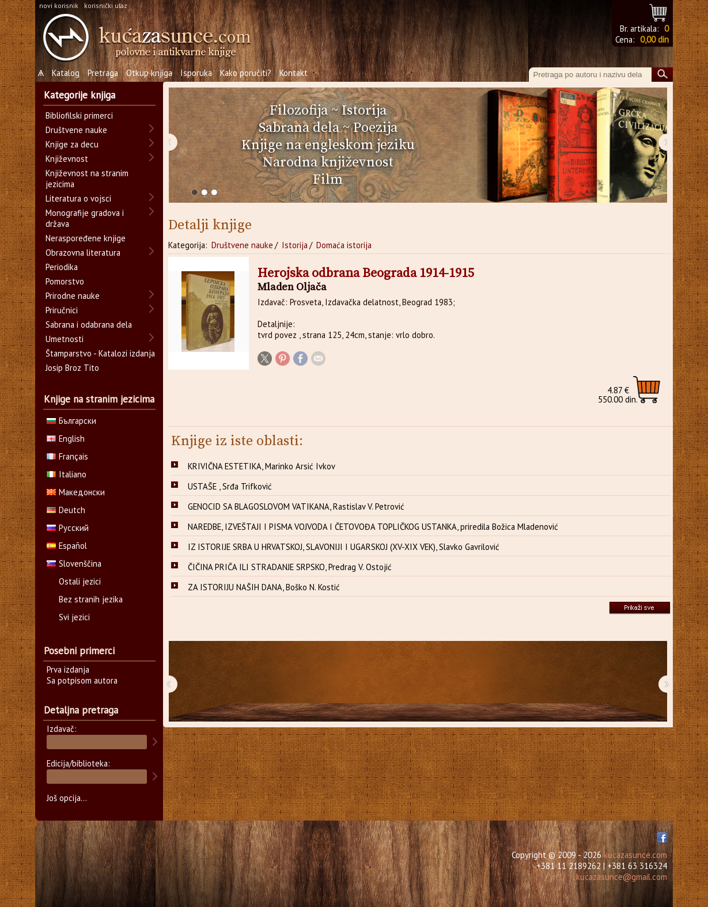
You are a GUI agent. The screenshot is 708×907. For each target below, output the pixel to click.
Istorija (364, 110)
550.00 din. (618, 395)
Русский (68, 527)
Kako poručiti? (245, 72)
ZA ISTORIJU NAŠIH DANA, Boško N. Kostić (264, 587)
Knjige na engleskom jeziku (328, 145)
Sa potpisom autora (82, 680)
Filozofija (299, 110)
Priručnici (62, 310)
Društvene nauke (242, 245)
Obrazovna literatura (83, 252)
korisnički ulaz (105, 5)
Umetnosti (65, 338)
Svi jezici (74, 617)
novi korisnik (58, 5)
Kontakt (293, 72)
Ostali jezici (80, 581)
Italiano (66, 474)
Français (67, 456)
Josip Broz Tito (72, 367)
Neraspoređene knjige (86, 238)
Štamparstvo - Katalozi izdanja (100, 353)
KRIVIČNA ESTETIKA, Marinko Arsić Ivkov (261, 466)
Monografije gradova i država (85, 218)
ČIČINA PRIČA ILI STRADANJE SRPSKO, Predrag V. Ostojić (290, 566)
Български (71, 420)
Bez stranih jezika (91, 599)
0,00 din (654, 39)
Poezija (375, 127)
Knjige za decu (72, 144)
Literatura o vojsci (78, 198)
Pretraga (103, 72)
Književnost (67, 158)
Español (67, 545)
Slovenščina (74, 563)
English (66, 438)
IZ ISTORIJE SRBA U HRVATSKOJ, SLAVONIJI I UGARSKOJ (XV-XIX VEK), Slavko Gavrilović (343, 546)
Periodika (62, 266)
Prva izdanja (68, 669)
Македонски (76, 492)
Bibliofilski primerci (79, 115)
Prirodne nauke (73, 295)
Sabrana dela (299, 127)
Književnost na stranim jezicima (87, 178)
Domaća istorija (344, 245)
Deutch (66, 509)
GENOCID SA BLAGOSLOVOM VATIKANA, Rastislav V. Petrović (296, 506)
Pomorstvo (65, 281)
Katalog (65, 72)
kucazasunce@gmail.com (621, 876)
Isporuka (196, 72)
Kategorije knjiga (79, 95)
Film (328, 179)
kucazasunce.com (635, 854)
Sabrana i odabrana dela (89, 324)
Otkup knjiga (149, 72)
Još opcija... (67, 797)
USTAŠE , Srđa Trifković (230, 486)
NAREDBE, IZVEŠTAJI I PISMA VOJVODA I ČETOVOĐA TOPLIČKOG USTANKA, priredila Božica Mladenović (373, 526)
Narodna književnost (328, 162)
